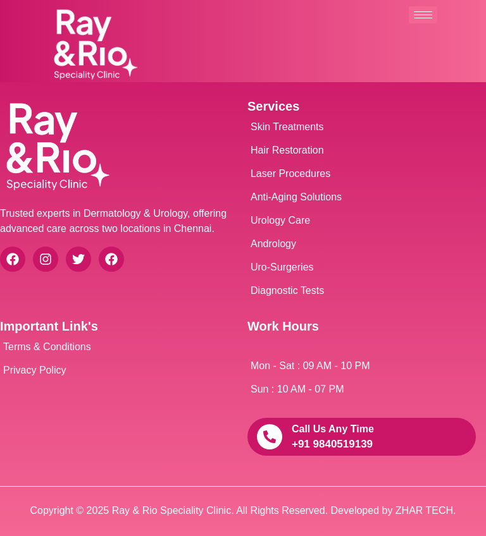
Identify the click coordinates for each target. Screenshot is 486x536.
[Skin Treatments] (361, 127)
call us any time (333, 428)
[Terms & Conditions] (114, 347)
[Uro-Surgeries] (361, 267)
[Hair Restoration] (361, 150)
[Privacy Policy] (114, 370)
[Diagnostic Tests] (361, 290)
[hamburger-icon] (423, 14)
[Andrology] (361, 244)
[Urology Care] (361, 220)
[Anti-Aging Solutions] (361, 197)
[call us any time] (269, 436)
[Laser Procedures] (361, 173)
